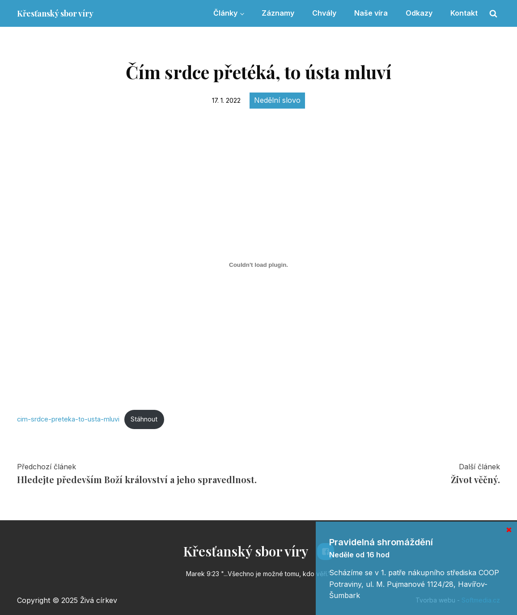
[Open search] (493, 13)
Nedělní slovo (277, 100)
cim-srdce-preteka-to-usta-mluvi (68, 419)
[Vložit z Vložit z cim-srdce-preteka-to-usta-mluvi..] (258, 265)
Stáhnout (144, 419)
